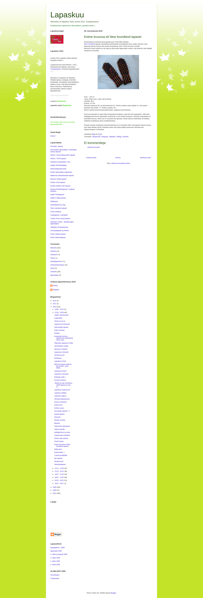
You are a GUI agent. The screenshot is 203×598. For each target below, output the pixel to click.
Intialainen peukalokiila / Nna (60, 162)
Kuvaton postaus (60, 380)
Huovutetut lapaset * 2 (62, 411)
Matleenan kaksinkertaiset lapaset (62, 175)
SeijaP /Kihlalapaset (57, 194)
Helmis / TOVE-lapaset (58, 158)
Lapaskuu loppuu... (60, 396)
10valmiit (125, 137)
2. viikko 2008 (55, 561)
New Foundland (89, 44)
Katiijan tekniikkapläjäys (58, 165)
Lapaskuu (67, 14)
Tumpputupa (54, 578)
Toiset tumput (58, 441)
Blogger (113, 593)
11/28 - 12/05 (59, 312)
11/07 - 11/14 (59, 474)
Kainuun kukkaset (60, 402)
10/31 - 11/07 (59, 477)
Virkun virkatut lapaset (58, 234)
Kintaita (56, 333)
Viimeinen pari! (59, 355)
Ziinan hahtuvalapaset (58, 237)
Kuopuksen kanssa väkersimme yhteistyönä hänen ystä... (63, 338)
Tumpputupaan (55, 69)
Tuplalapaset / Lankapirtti (59, 215)
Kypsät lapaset (59, 414)
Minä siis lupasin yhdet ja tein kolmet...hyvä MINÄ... (62, 366)
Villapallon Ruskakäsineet (59, 227)
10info (52, 268)
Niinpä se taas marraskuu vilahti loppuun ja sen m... (63, 385)
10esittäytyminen (56, 261)
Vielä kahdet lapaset (61, 327)
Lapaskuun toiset (60, 361)
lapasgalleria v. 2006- (57, 548)
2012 (55, 301)
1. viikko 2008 (55, 564)
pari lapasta (58, 458)
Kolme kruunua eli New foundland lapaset (62, 445)
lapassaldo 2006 (56, 551)
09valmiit (53, 248)
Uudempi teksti (91, 158)
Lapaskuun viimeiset (61, 352)
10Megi (118, 137)
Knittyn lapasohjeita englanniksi (61, 172)
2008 (55, 490)
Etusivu (118, 158)
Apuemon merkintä (60, 349)
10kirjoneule (96, 137)
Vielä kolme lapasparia (62, 426)
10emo (52, 258)
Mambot (57, 423)
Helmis (55, 285)
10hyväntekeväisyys (57, 265)
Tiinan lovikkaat (55, 212)
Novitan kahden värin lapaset (60, 186)
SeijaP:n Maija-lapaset (58, 198)
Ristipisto (56, 290)
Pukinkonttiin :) (59, 452)
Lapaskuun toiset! (60, 371)
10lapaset (104, 137)
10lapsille (112, 137)
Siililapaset (54, 201)
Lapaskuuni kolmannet (62, 324)
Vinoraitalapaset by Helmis (59, 231)
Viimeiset (57, 417)
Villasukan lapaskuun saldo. (63, 343)
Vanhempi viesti (145, 158)
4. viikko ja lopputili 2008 (58, 554)
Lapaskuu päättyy (60, 393)
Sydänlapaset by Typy (58, 205)
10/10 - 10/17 (59, 483)
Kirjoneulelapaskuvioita (58, 169)
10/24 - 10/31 (59, 480)
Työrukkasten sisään (61, 346)
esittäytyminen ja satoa (62, 432)
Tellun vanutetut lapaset (58, 208)
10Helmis (53, 251)
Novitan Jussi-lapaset (57, 182)
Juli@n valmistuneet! (61, 315)
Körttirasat (57, 358)
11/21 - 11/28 (59, 468)
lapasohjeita (54, 275)
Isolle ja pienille (59, 429)
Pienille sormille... (60, 420)
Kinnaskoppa (54, 575)
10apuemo (54, 254)
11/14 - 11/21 (59, 471)
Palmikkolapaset (60, 464)
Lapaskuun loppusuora (62, 390)
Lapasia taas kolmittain (62, 435)
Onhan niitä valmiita (61, 438)
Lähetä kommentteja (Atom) (120, 163)
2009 (55, 487)
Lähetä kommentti (93, 147)
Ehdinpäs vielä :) (60, 377)
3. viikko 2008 (55, 558)
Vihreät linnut (58, 461)
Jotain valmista (59, 330)
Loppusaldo (58, 318)
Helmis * (53, 136)
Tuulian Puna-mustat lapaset (60, 218)
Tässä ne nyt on (59, 321)
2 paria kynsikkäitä (60, 455)
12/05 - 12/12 (59, 309)
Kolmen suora (59, 408)
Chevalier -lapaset (56, 146)
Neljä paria (58, 449)
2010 (55, 307)
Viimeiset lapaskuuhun (62, 399)
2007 (55, 493)
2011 (55, 304)
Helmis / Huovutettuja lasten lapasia (62, 155)
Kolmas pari (58, 405)
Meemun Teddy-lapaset (58, 179)
